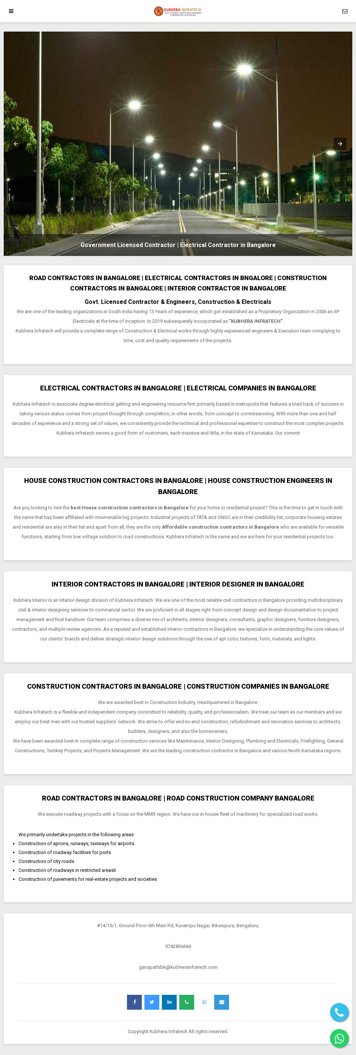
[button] (16, 143)
